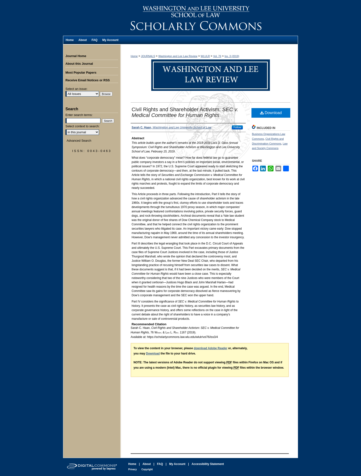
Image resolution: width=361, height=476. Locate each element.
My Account (177, 464)
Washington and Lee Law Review (209, 18)
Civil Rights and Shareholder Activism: (185, 112)
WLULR (205, 56)
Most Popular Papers (80, 72)
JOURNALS (148, 56)
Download (271, 113)
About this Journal (79, 63)
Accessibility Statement (208, 464)
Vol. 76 (217, 56)
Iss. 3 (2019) (232, 56)
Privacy (132, 469)
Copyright (147, 469)
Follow (237, 127)
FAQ (160, 464)
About (146, 464)
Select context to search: (82, 126)
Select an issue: (76, 89)
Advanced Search (79, 140)
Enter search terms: (79, 115)
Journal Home (75, 56)
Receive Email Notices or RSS (87, 80)
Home (134, 56)
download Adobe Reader (210, 348)
